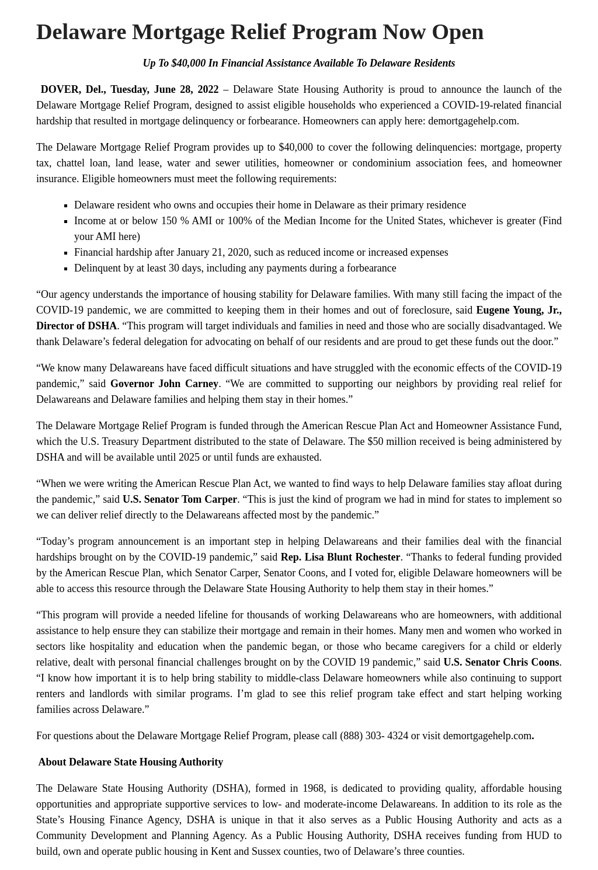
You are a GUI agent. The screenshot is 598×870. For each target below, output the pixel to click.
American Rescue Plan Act (358, 425)
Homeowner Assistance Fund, (499, 425)
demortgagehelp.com (487, 736)
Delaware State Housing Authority (308, 89)
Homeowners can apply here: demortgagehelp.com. (411, 121)
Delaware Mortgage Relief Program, (114, 105)
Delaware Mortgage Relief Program (133, 147)
